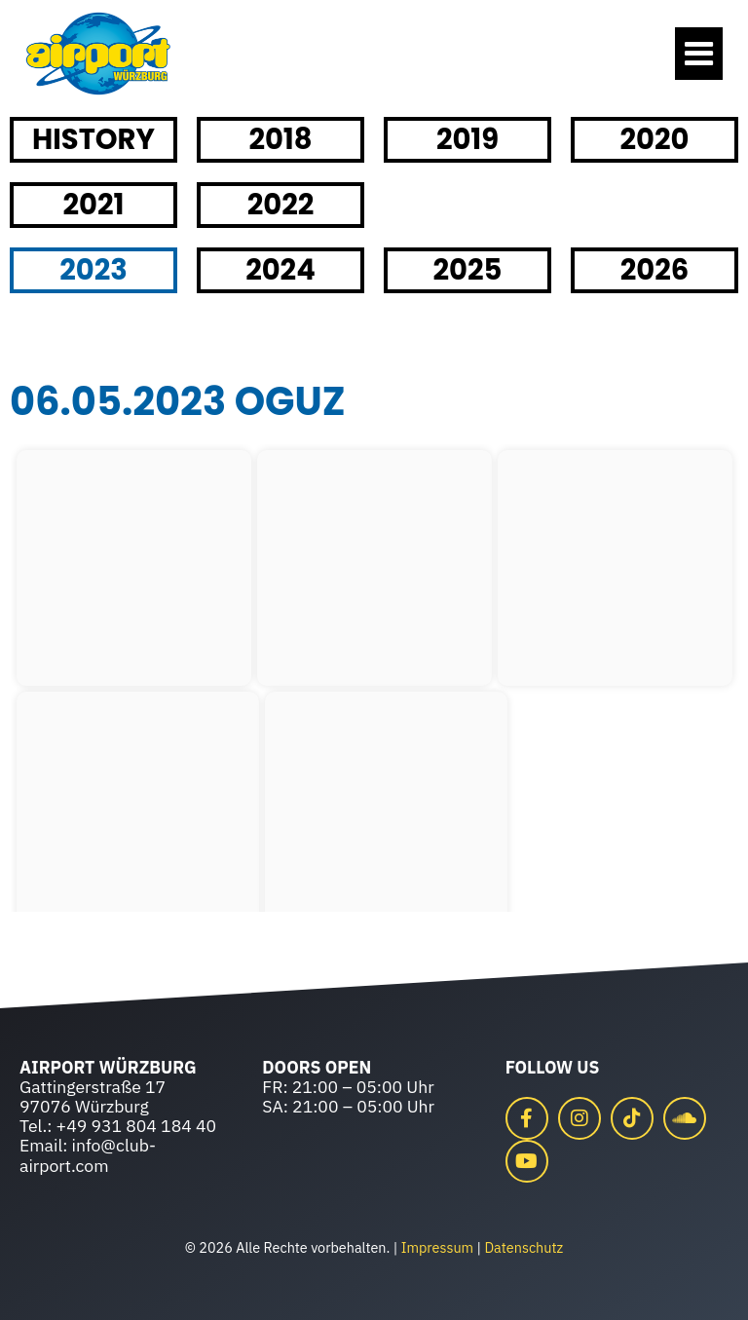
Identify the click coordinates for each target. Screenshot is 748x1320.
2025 (468, 269)
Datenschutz (523, 1247)
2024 (280, 269)
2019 (467, 139)
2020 (655, 139)
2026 (655, 269)
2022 (281, 204)
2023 (93, 269)
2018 (280, 139)
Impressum (437, 1247)
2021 (94, 204)
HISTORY (93, 139)
